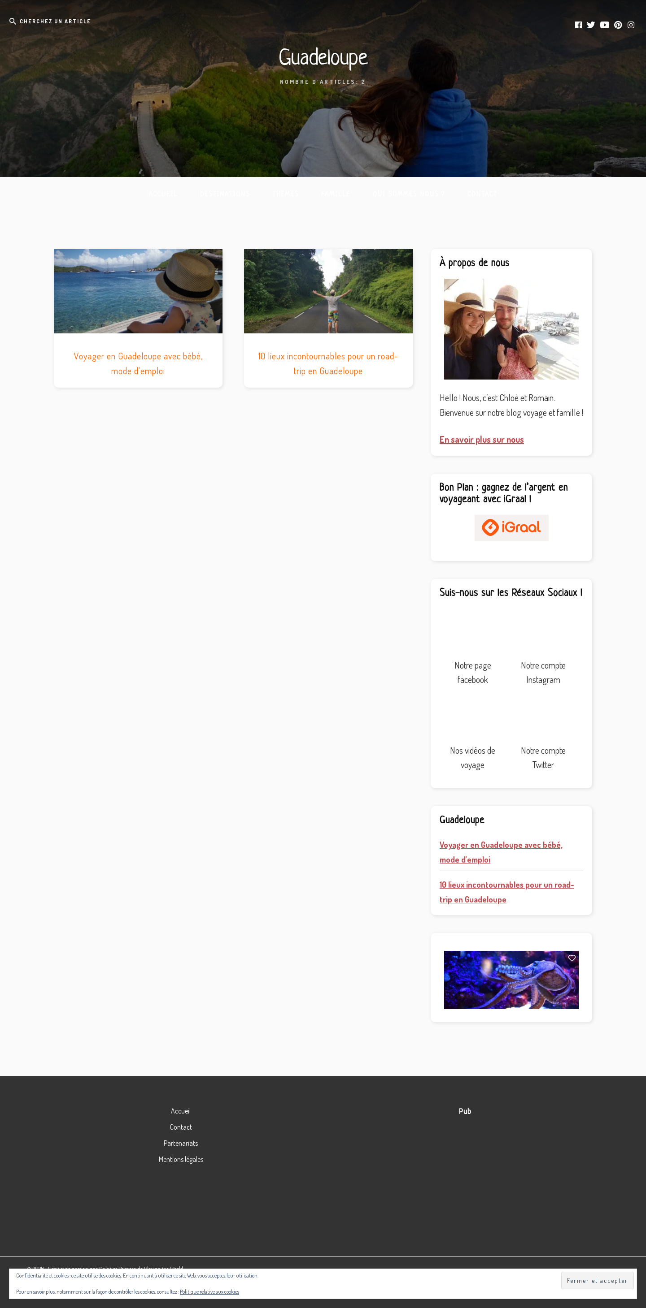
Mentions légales (181, 1159)
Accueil (181, 1110)
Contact (181, 1126)
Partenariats (181, 1143)
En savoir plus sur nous (482, 439)
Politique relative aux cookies (209, 1291)
